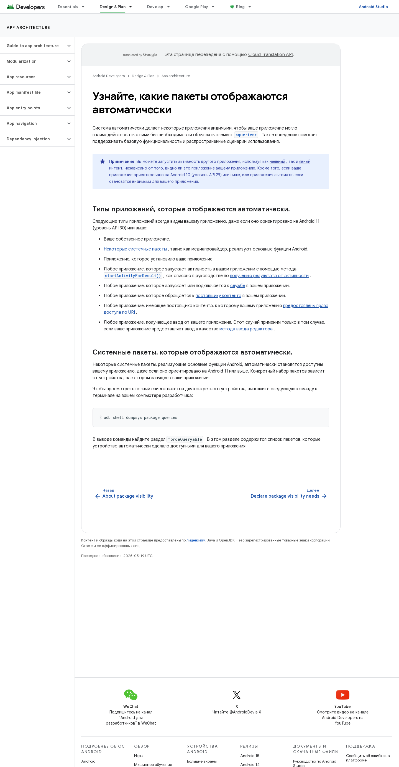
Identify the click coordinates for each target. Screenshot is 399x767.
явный (304, 161)
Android (88, 761)
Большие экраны (202, 761)
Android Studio (373, 6)
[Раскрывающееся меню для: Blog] (252, 6)
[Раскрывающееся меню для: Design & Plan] (133, 6)
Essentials (68, 6)
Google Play (196, 6)
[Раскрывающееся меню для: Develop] (170, 6)
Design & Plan (143, 76)
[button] (33, 45)
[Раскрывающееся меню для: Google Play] (215, 6)
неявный (277, 161)
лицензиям (195, 540)
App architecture (28, 27)
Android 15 (249, 755)
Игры (138, 755)
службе (237, 285)
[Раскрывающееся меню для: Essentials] (85, 6)
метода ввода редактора (246, 329)
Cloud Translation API (270, 54)
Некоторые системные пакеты (135, 249)
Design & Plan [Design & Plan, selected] (113, 6)
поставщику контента (218, 295)
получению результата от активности (269, 276)
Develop (155, 6)
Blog (240, 6)
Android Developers (109, 76)
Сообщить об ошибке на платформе (368, 758)
